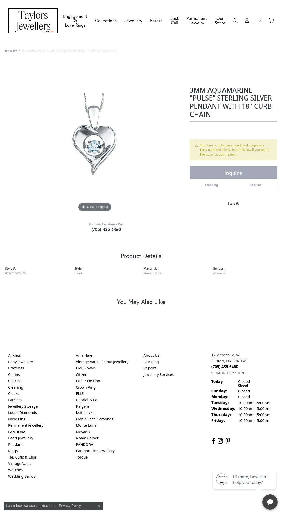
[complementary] (245, 486)
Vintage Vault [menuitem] (19, 463)
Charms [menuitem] (14, 380)
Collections (106, 20)
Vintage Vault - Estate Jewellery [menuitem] (102, 361)
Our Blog (151, 361)
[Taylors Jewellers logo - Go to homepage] (34, 20)
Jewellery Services (159, 374)
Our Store (220, 20)
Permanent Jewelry (196, 20)
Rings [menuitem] (13, 450)
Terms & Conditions (146, 497)
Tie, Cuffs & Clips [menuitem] (22, 457)
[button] (235, 20)
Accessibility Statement (184, 497)
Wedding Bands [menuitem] (21, 476)
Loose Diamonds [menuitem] (22, 412)
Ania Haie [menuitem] (84, 355)
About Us (151, 355)
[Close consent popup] (98, 505)
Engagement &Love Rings (75, 20)
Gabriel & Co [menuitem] (86, 399)
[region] (95, 136)
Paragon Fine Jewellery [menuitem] (95, 450)
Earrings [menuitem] (15, 399)
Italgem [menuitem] (82, 406)
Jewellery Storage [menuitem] (23, 406)
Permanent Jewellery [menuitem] (25, 425)
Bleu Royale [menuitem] (86, 368)
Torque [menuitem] (82, 457)
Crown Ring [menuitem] (86, 387)
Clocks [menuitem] (13, 393)
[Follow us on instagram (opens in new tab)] (220, 441)
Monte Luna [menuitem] (86, 425)
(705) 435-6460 (106, 229)
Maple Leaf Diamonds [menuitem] (94, 419)
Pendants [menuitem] (16, 444)
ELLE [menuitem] (80, 393)
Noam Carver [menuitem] (87, 438)
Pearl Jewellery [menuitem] (20, 438)
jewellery (11, 50)
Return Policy (90, 497)
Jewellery (133, 20)
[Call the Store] (224, 366)
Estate (156, 20)
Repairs (150, 368)
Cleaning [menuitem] (15, 387)
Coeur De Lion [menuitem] (88, 380)
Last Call (174, 20)
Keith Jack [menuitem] (84, 412)
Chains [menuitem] (14, 374)
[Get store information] (227, 373)
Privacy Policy (116, 497)
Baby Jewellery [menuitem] (20, 361)
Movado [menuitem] (83, 431)
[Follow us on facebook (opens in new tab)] (213, 441)
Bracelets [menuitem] (16, 368)
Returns (256, 185)
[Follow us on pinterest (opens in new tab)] (228, 441)
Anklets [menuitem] (14, 355)
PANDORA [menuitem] (16, 431)
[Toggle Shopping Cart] (271, 20)
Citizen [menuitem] (81, 374)
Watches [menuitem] (15, 469)
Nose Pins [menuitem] (16, 419)
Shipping (211, 185)
